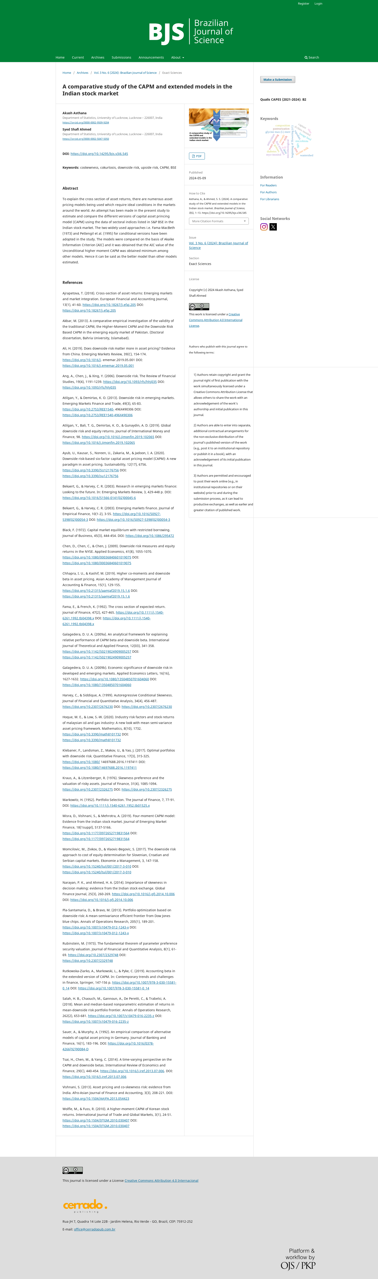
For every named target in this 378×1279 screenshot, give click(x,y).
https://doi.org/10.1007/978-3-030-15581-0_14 (113, 988)
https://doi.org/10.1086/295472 (150, 535)
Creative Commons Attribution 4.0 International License (215, 320)
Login (318, 3)
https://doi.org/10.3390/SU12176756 (91, 470)
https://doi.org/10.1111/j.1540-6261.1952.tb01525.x (110, 805)
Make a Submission (277, 79)
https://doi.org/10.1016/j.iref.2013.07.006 (132, 1071)
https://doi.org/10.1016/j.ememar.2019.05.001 (98, 365)
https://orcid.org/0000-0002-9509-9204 (86, 122)
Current (78, 57)
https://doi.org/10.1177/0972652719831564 (96, 833)
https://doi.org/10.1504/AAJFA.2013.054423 (96, 1098)
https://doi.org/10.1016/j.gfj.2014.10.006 (143, 894)
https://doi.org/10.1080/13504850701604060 (114, 679)
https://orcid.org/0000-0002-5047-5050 (86, 138)
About (176, 57)
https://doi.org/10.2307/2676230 (88, 706)
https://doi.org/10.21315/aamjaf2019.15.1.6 (96, 590)
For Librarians (269, 199)
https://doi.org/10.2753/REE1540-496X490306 (98, 415)
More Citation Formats (207, 221)
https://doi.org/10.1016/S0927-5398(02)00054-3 (133, 519)
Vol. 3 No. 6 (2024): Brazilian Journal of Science (125, 73)
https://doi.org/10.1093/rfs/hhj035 (130, 381)
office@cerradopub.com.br (94, 1229)
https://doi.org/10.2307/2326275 (88, 789)
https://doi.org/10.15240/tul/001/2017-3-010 (97, 866)
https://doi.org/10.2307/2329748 (93, 955)
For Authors (268, 192)
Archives (97, 57)
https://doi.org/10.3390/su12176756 (90, 476)
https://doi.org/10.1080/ (81, 762)
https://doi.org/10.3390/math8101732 (92, 734)
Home (60, 57)
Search (312, 57)
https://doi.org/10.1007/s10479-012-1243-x (96, 927)
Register (303, 3)
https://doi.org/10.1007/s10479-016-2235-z (121, 1016)
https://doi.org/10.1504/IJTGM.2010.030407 (96, 1120)
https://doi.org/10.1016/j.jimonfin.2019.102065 (118, 437)
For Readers (268, 185)
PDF (198, 156)
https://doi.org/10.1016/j (82, 360)
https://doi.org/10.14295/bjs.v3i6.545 (99, 153)
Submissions (121, 57)
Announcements (151, 57)
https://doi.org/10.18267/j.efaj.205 (109, 304)
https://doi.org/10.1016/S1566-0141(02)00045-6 (99, 498)
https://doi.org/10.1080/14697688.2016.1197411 (100, 767)
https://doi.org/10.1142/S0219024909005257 (97, 651)
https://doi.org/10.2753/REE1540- (88, 409)
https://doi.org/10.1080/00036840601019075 (97, 557)
